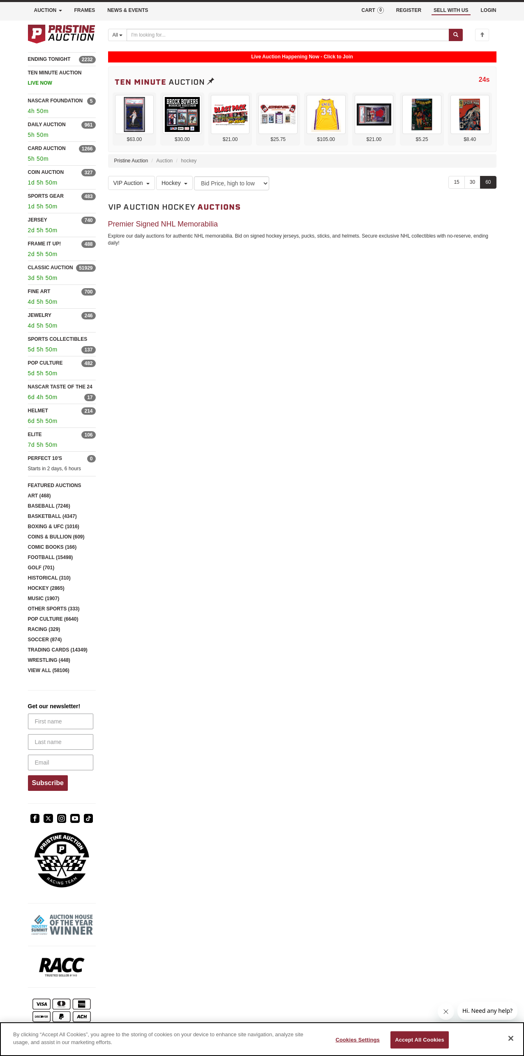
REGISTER (408, 10)
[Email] (60, 762)
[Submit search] (456, 35)
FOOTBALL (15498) (50, 557)
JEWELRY (40, 315)
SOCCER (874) (45, 639)
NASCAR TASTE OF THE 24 (60, 387)
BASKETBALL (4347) (52, 516)
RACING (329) (44, 629)
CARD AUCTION (47, 148)
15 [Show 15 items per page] (456, 182)
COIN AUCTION (46, 172)
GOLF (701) (41, 568)
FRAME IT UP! (44, 244)
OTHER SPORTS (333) (54, 609)
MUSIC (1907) (44, 598)
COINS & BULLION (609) (56, 537)
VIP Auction (131, 183)
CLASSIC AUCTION (50, 267)
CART (372, 10)
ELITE (35, 434)
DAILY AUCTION (47, 124)
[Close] (511, 1038)
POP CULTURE (45, 363)
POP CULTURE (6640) (53, 619)
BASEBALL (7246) (49, 506)
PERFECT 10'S (45, 458)
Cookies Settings (357, 1040)
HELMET (38, 411)
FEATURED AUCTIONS (54, 485)
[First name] (60, 721)
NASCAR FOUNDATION (55, 101)
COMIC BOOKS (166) (52, 547)
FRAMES (84, 10)
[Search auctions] (288, 35)
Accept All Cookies (419, 1040)
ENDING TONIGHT (49, 59)
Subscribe (48, 782)
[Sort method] (231, 183)
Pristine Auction (131, 161)
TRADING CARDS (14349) (58, 650)
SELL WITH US (451, 10)
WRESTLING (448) (49, 660)
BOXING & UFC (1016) (53, 526)
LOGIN (488, 10)
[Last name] (60, 742)
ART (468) (39, 496)
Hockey (174, 183)
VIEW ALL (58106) (48, 670)
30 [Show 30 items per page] (472, 182)
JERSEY (37, 220)
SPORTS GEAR (46, 196)
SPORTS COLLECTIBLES (58, 339)
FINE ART (39, 291)
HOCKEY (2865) (46, 588)
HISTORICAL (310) (49, 578)
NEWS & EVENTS (127, 10)
